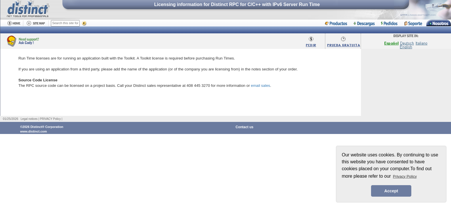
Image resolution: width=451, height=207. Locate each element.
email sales (260, 85)
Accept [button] (391, 191)
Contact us (244, 127)
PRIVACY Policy (50, 118)
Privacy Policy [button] (405, 176)
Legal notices (29, 118)
